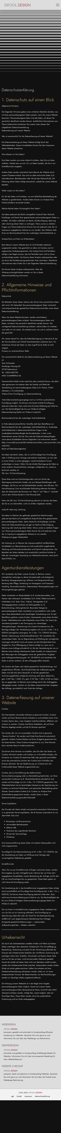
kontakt (19, 1096)
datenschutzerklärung (42, 1096)
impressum (28, 1096)
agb (12, 1096)
